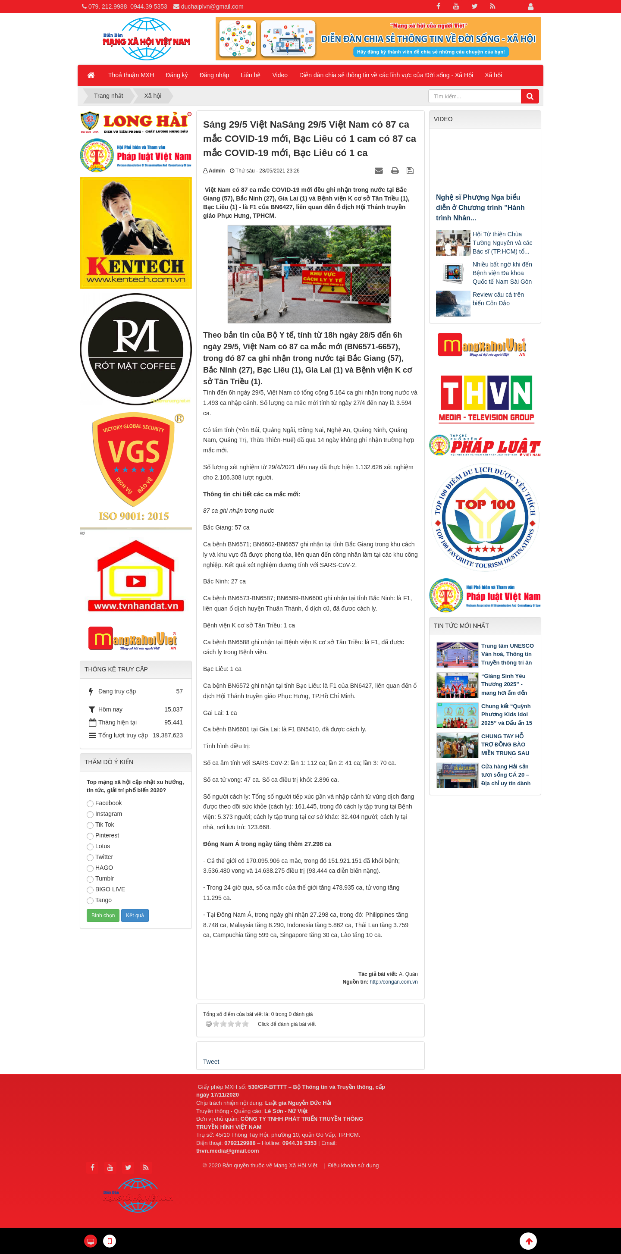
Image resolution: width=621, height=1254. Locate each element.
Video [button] (280, 75)
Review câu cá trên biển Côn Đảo (498, 299)
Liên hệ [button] (250, 75)
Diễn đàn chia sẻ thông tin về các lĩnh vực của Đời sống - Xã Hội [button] (386, 75)
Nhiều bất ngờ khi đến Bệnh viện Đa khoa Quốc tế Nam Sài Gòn (502, 273)
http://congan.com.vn (394, 982)
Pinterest (103, 836)
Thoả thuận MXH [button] (131, 75)
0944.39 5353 (148, 6)
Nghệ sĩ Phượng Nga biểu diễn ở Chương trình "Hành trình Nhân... (480, 208)
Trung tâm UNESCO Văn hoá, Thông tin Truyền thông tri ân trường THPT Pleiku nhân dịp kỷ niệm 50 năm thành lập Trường (485, 667)
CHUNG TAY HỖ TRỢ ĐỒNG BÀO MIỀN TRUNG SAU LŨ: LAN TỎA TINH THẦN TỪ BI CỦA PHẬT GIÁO (483, 753)
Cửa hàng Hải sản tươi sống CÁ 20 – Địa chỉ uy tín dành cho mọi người (505, 779)
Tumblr (100, 879)
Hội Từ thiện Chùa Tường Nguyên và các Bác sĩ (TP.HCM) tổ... (503, 243)
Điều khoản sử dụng (353, 1165)
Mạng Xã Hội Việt (295, 1165)
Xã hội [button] (493, 75)
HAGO (100, 868)
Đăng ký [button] (177, 75)
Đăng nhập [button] (214, 75)
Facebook (104, 803)
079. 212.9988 (107, 6)
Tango (99, 900)
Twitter (100, 857)
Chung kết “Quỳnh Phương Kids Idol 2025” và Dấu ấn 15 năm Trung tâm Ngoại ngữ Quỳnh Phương (484, 723)
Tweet (211, 1061)
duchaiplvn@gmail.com (212, 6)
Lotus (98, 846)
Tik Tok (100, 825)
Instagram (104, 814)
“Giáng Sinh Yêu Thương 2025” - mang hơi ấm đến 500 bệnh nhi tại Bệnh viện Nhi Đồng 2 (481, 693)
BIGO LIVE (106, 889)
